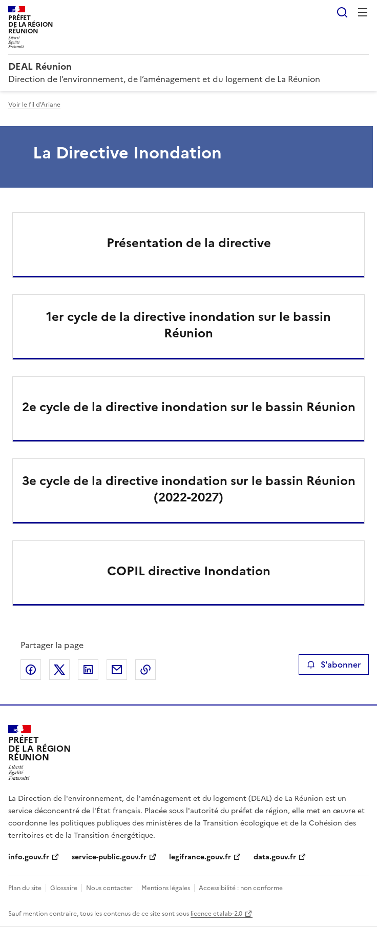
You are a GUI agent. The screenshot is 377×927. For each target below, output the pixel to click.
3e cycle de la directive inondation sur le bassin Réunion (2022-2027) (188, 489)
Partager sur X (59, 669)
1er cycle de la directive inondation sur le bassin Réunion (188, 325)
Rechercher (342, 12)
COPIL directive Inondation (188, 571)
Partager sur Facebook (30, 669)
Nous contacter (109, 888)
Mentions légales (165, 888)
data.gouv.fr (275, 857)
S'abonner (334, 664)
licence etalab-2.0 (216, 913)
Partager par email (117, 669)
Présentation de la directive (189, 243)
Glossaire (63, 888)
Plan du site (24, 888)
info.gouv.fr (28, 857)
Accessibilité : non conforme (241, 888)
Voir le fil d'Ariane (34, 104)
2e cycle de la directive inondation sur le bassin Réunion (188, 407)
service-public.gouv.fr (109, 857)
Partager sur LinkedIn (88, 669)
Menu (362, 12)
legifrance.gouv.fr (200, 857)
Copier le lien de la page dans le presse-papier (145, 669)
